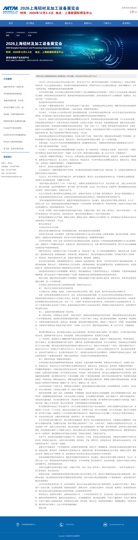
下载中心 (107, 23)
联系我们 (127, 23)
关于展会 (30, 23)
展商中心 (49, 23)
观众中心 (69, 23)
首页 (11, 23)
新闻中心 (88, 23)
